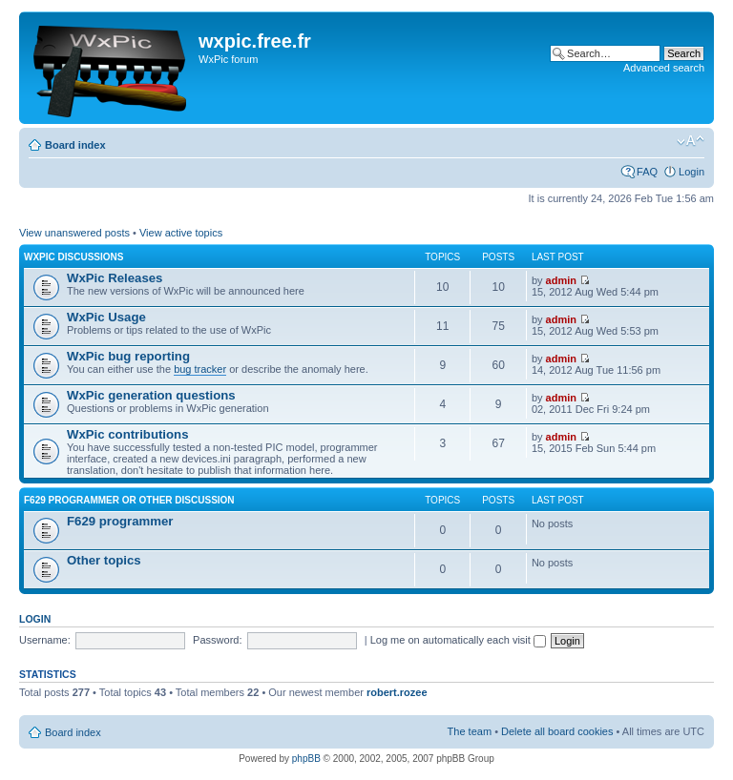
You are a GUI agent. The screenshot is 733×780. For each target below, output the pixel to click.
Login (691, 171)
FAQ (647, 171)
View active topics (180, 232)
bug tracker (200, 369)
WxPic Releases (114, 278)
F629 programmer (120, 521)
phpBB (306, 758)
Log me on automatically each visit (458, 640)
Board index (75, 145)
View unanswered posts (74, 232)
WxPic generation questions (151, 395)
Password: (217, 640)
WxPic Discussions (73, 257)
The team (470, 731)
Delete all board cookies (557, 731)
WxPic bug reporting (128, 356)
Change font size (690, 141)
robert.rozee (397, 692)
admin (561, 280)
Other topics (104, 560)
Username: (45, 640)
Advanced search (663, 67)
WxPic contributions (127, 434)
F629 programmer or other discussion (129, 500)
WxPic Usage (106, 317)
